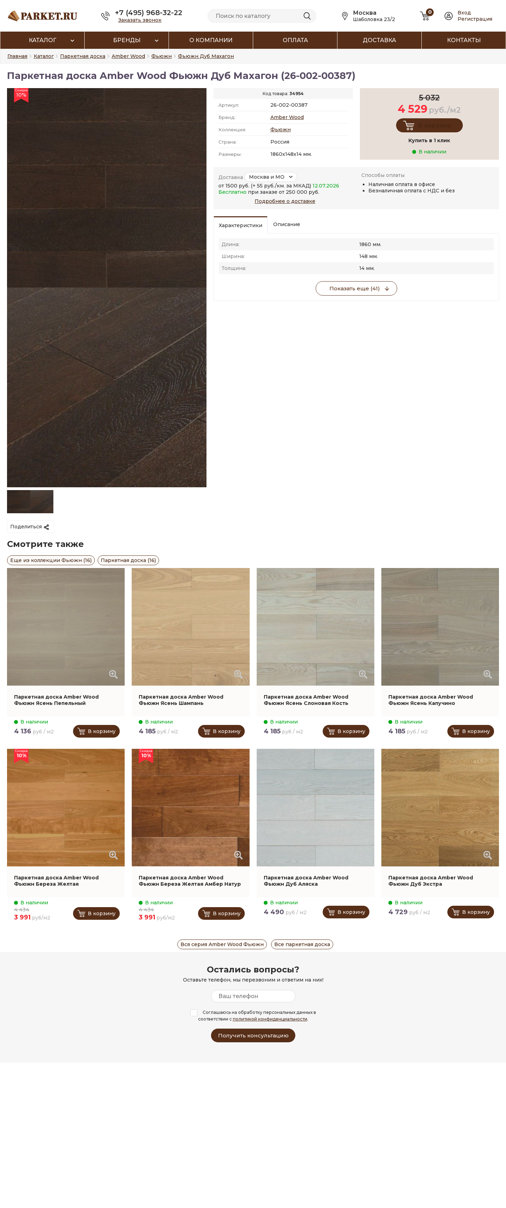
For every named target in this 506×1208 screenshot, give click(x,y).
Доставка (379, 40)
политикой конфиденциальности (270, 1019)
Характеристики (240, 225)
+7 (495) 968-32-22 (148, 12)
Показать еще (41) (354, 288)
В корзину (434, 125)
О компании (210, 40)
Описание (286, 224)
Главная (17, 56)
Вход (464, 12)
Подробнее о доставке (285, 201)
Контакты (464, 40)
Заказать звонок (140, 20)
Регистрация (475, 19)
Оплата (295, 40)
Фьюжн (280, 129)
